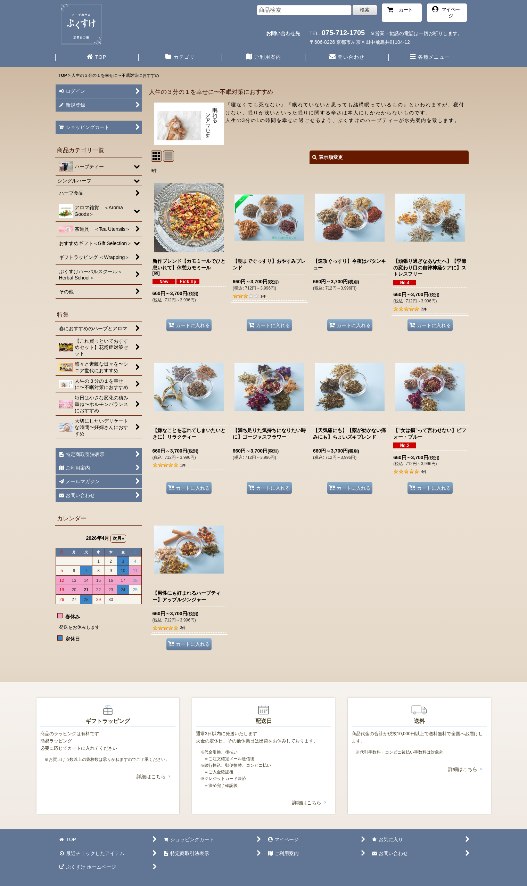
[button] (430, 57)
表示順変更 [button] (327, 157)
